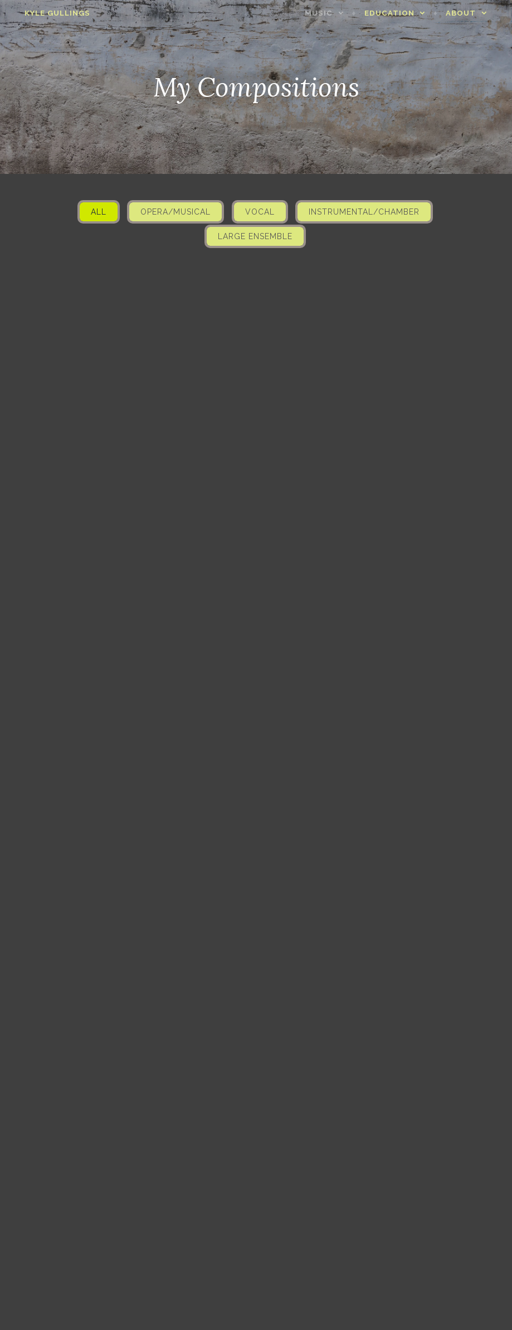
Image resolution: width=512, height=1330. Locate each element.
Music (329, 13)
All (98, 211)
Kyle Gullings (47, 13)
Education (399, 13)
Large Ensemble (255, 236)
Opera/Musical (175, 211)
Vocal (260, 211)
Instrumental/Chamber (364, 211)
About (471, 13)
